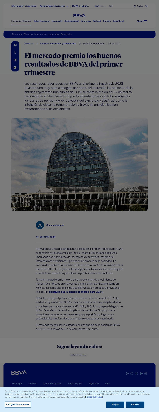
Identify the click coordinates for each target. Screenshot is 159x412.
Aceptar (115, 404)
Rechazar (135, 404)
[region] (79, 399)
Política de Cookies (94, 397)
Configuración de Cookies (17, 404)
